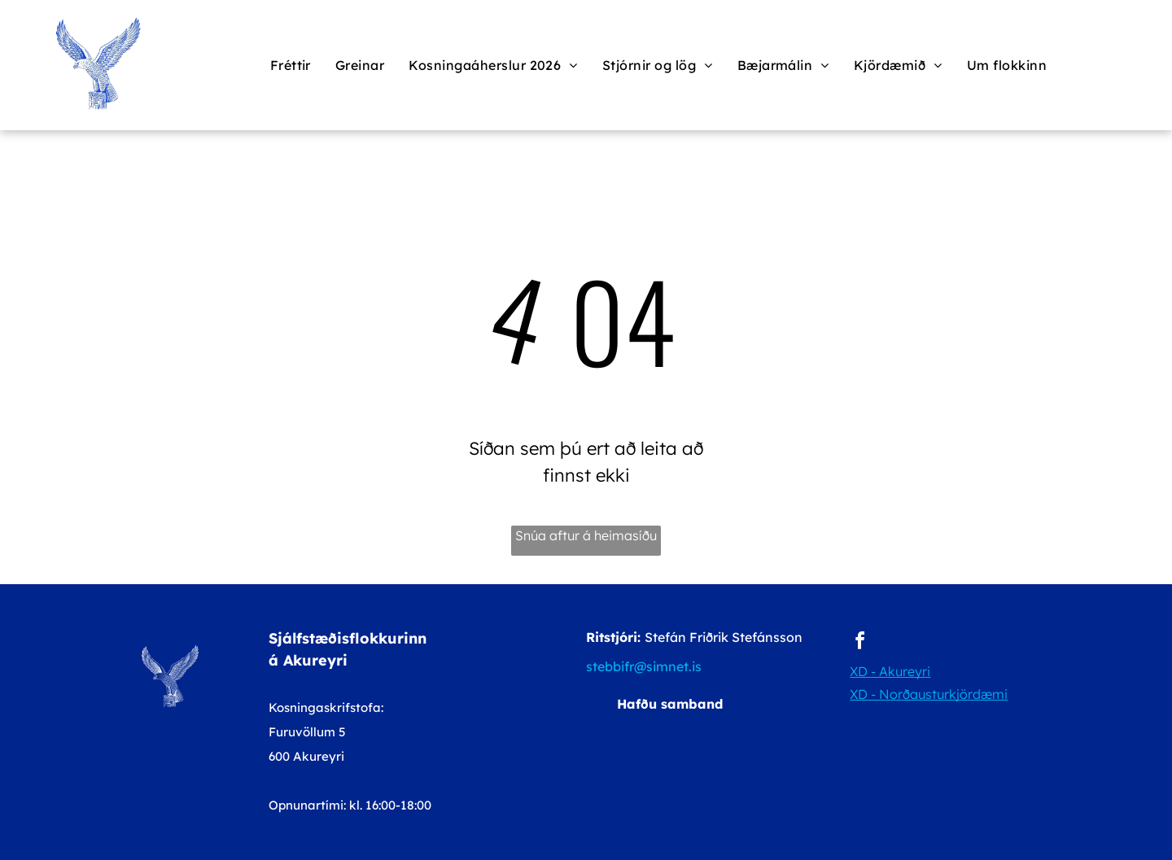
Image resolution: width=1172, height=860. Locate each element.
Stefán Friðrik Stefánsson (723, 637)
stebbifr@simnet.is (644, 666)
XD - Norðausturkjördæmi (929, 694)
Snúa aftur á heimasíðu (586, 535)
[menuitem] (290, 65)
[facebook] (859, 643)
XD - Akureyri (890, 671)
